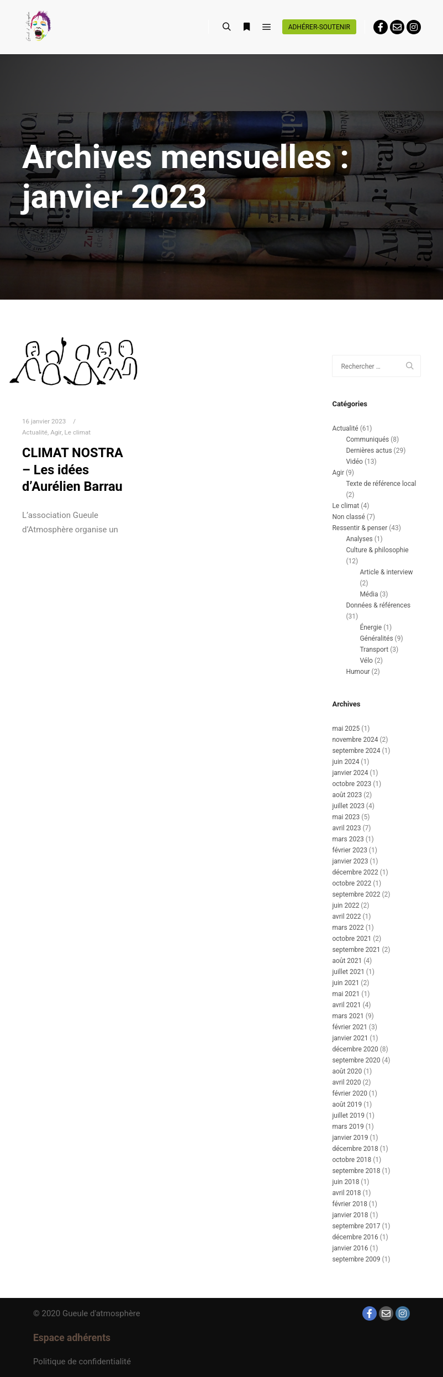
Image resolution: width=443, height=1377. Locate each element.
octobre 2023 (351, 784)
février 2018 (349, 1204)
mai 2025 (346, 728)
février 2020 (349, 1093)
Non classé (348, 517)
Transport (374, 649)
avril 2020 (346, 1082)
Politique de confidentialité (82, 1361)
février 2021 (349, 1027)
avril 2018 (346, 1193)
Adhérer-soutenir (319, 27)
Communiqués (367, 439)
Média (369, 594)
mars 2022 (347, 927)
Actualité (35, 432)
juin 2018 (345, 1182)
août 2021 (347, 961)
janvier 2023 (350, 861)
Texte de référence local (381, 484)
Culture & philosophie (377, 550)
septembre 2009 (356, 1259)
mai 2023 (346, 817)
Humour (358, 672)
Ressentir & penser (359, 528)
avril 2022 (346, 916)
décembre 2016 (355, 1237)
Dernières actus (369, 450)
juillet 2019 (348, 1115)
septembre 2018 (356, 1171)
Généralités (376, 638)
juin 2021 (345, 983)
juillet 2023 (348, 806)
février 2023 (349, 850)
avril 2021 (346, 1005)
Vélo (366, 660)
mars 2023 (347, 839)
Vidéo (354, 461)
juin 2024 (345, 762)
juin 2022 (345, 905)
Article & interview (386, 572)
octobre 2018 (351, 1160)
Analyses (359, 539)
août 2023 (347, 795)
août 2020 (347, 1071)
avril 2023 (346, 828)
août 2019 (347, 1104)
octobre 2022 (351, 883)
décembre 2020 (355, 1049)
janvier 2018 (350, 1215)
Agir (55, 432)
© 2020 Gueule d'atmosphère (86, 1313)
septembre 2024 (356, 751)
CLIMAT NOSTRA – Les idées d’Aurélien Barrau (72, 469)
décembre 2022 (355, 872)
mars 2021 (347, 1016)
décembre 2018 (355, 1149)
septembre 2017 (356, 1226)
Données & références (378, 605)
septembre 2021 (356, 950)
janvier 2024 (350, 773)
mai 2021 (346, 994)
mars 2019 (347, 1126)
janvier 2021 (350, 1038)
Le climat (78, 432)
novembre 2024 (355, 740)
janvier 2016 (350, 1248)
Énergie (371, 627)
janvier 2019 (350, 1138)
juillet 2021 (348, 972)
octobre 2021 (351, 939)
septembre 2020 (356, 1060)
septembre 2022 (356, 894)
